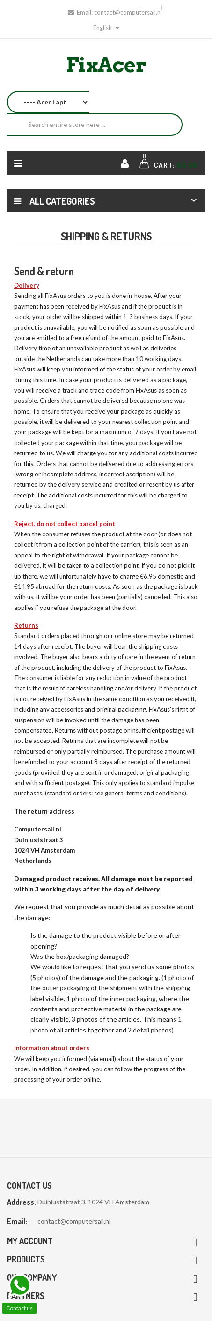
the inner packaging (127, 998)
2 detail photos (150, 1030)
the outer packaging (59, 988)
